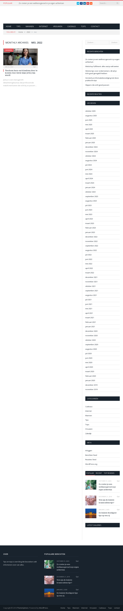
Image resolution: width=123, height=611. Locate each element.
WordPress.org (91, 464)
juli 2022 (88, 255)
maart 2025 (89, 133)
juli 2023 (88, 205)
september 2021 (91, 290)
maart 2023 (89, 223)
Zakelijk (88, 433)
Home (8, 26)
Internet (43, 26)
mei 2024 (88, 174)
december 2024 (91, 147)
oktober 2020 (90, 340)
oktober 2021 (90, 286)
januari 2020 (90, 380)
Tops (83, 26)
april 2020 (89, 367)
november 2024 (91, 151)
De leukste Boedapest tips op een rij (108, 514)
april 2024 (89, 178)
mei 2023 (88, 214)
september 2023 (91, 196)
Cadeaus (71, 26)
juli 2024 (88, 165)
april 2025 (89, 129)
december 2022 (91, 237)
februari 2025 (90, 138)
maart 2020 (89, 371)
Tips (18, 26)
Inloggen (88, 450)
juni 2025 (88, 120)
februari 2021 (90, 322)
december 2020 (91, 331)
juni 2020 (88, 358)
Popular (90, 473)
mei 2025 (88, 124)
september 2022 (91, 246)
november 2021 (91, 281)
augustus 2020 (91, 349)
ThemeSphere (22, 608)
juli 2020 (88, 353)
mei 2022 (88, 263)
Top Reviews (109, 473)
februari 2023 (90, 228)
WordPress (43, 608)
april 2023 (89, 219)
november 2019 (91, 389)
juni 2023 (88, 210)
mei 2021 (88, 308)
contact (95, 26)
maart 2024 (89, 183)
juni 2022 (88, 259)
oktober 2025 (90, 111)
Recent (99, 473)
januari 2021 (90, 326)
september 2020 (91, 344)
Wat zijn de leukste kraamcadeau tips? (106, 501)
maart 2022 (89, 272)
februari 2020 (90, 376)
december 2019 (91, 385)
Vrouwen (57, 26)
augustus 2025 (91, 115)
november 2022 (91, 241)
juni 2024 (88, 169)
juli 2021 (88, 299)
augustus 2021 (91, 295)
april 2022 (89, 268)
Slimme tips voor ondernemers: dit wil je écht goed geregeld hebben (101, 72)
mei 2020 (88, 362)
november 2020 (91, 335)
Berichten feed (91, 455)
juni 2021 (88, 304)
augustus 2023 (91, 201)
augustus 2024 (91, 160)
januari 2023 (90, 232)
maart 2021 (89, 317)
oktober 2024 (90, 156)
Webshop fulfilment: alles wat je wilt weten (102, 66)
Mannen (30, 26)
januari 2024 (90, 187)
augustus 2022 (91, 250)
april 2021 (89, 313)
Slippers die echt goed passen (97, 85)
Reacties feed (90, 459)
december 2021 (91, 277)
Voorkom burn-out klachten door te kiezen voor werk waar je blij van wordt (21, 72)
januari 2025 (90, 142)
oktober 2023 (90, 192)
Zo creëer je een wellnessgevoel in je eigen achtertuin (41, 3)
